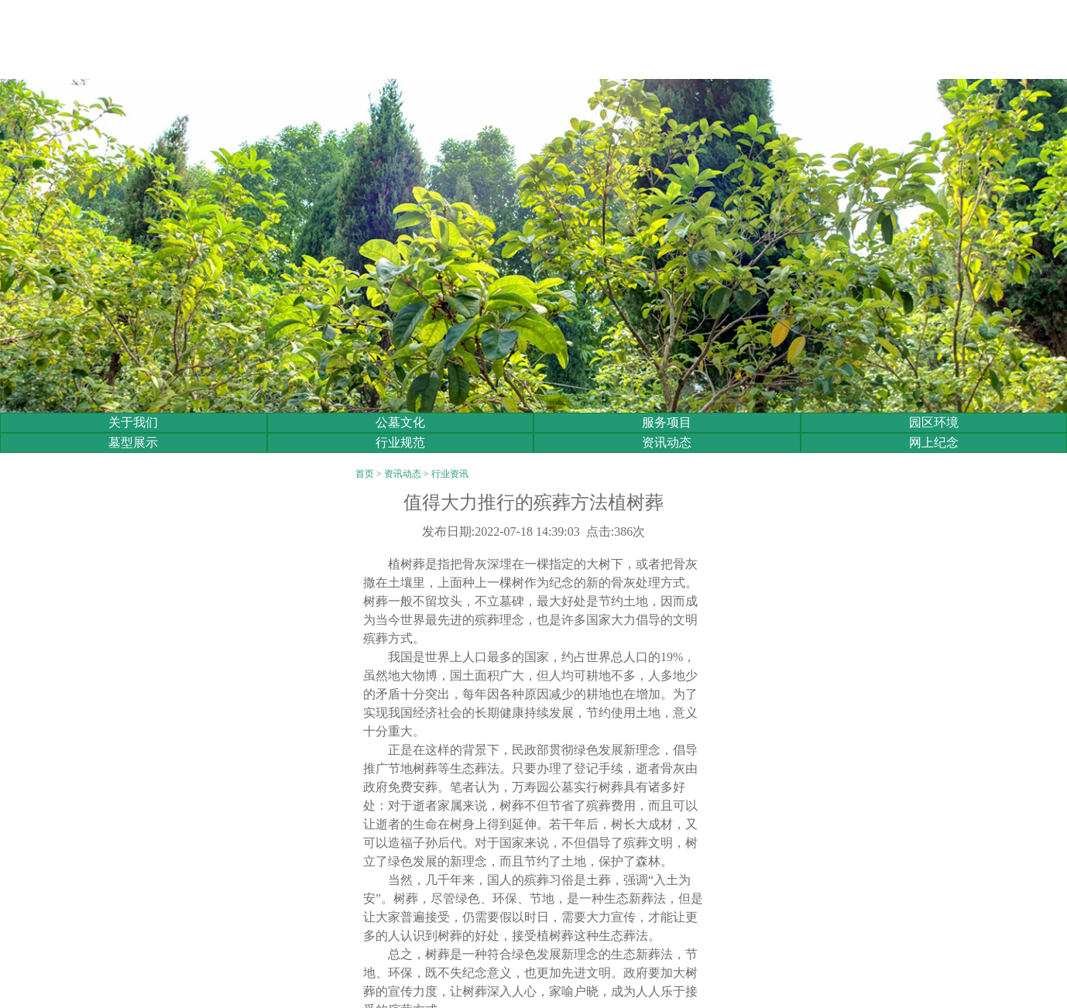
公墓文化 (400, 422)
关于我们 (133, 422)
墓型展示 (133, 442)
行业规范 (400, 442)
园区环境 (934, 422)
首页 (364, 473)
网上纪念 (934, 442)
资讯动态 (666, 442)
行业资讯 (449, 473)
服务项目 (666, 422)
